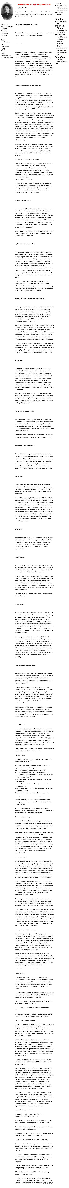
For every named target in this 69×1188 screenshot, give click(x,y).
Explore (7, 42)
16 (15, 1127)
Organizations (5, 46)
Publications (4, 33)
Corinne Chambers (47, 1182)
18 (15, 1139)
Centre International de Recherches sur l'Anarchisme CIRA (61, 8)
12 (15, 1092)
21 (15, 1165)
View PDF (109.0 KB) (21, 8)
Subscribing (4, 31)
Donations (4, 28)
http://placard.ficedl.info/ (24, 1110)
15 (15, 1120)
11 (15, 1068)
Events (3, 44)
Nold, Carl (58, 25)
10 (15, 1059)
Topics (3, 53)
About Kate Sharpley (7, 26)
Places (3, 51)
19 (15, 1144)
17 (15, 1133)
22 (15, 1172)
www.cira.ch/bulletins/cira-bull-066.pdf (30, 997)
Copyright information (7, 57)
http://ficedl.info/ (20, 973)
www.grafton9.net (42, 1016)
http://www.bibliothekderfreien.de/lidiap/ (26, 1116)
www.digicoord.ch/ (46, 1120)
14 (15, 1114)
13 (15, 1110)
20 (15, 1154)
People (3, 48)
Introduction (4, 24)
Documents (4, 35)
